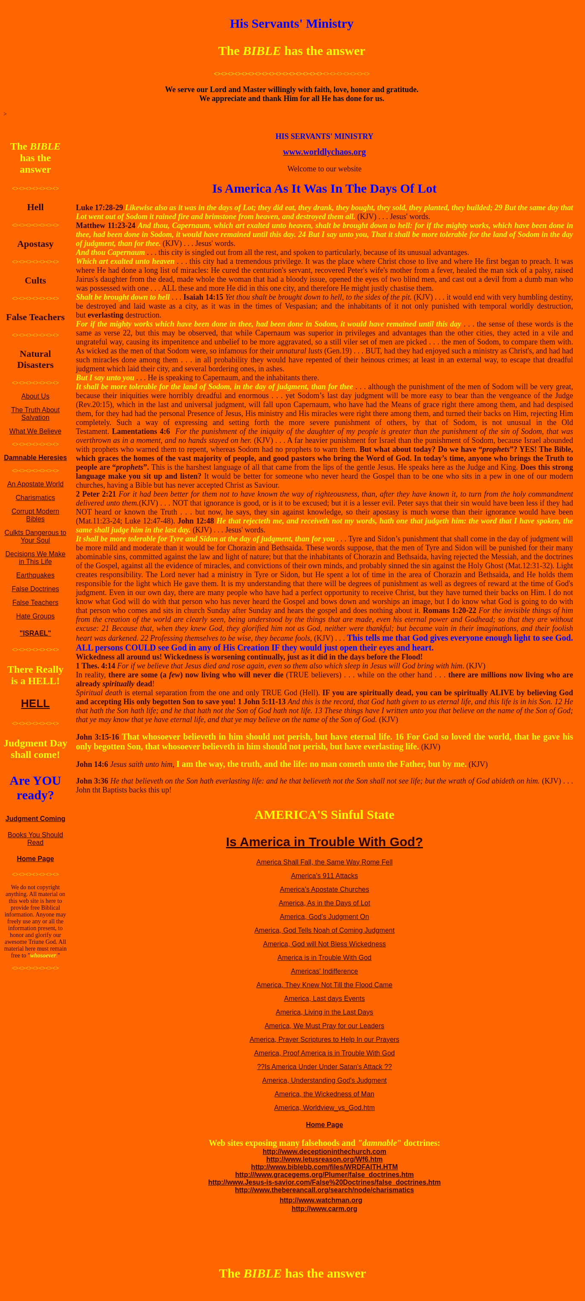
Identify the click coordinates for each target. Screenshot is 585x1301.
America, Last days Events (324, 998)
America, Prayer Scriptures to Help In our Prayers (324, 1039)
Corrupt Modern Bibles (35, 515)
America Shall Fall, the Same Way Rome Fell (324, 862)
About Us (35, 396)
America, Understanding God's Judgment (324, 1080)
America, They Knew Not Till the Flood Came (325, 985)
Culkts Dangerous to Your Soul (36, 536)
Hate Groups (35, 616)
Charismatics (35, 497)
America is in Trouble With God (325, 957)
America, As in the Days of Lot (324, 903)
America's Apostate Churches (324, 889)
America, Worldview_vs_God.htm (324, 1107)
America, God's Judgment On (324, 916)
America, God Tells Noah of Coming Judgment (325, 930)
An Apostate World (35, 484)
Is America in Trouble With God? (324, 842)
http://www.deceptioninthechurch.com (324, 1151)
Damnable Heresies (35, 457)
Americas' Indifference (324, 971)
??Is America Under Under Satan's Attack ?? (324, 1066)
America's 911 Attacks (324, 875)
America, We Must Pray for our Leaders (325, 1025)
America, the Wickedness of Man (324, 1094)
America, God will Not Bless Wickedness (324, 944)
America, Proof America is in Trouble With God (324, 1053)
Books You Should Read (35, 838)
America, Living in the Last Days (325, 1012)
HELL (35, 703)
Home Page (35, 858)
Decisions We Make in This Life (35, 557)
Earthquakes (35, 575)
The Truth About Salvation (35, 413)
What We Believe (35, 431)
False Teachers (35, 602)
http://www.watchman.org (321, 1200)
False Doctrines (35, 589)
